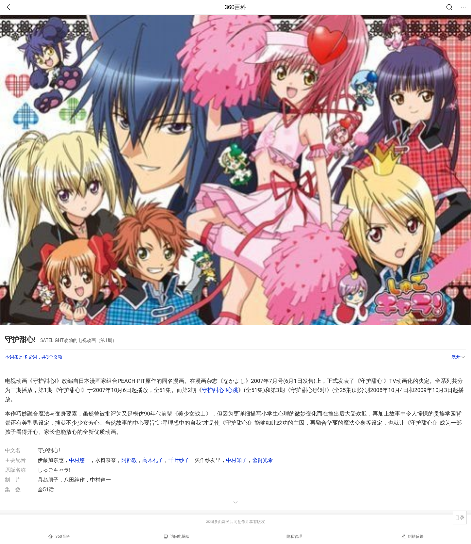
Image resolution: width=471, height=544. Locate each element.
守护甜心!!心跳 (220, 390)
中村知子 (236, 460)
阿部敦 (129, 460)
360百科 (235, 7)
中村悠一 (79, 460)
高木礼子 (152, 460)
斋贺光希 (262, 460)
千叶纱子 (178, 460)
